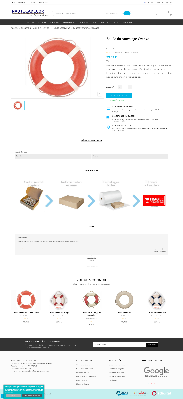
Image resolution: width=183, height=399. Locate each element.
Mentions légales (82, 384)
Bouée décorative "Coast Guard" (26, 313)
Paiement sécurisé (83, 373)
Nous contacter (82, 380)
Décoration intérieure (117, 365)
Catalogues (113, 380)
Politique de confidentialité (86, 376)
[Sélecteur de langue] (148, 2)
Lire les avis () (117, 52)
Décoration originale (116, 369)
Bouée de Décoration (157, 313)
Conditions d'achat (83, 365)
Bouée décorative (124, 313)
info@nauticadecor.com (39, 2)
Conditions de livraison (84, 369)
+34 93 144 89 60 (18, 2)
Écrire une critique (131, 52)
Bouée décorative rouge (59, 313)
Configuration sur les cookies (32, 395)
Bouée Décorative (26, 316)
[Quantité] (124, 87)
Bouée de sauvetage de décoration (91, 314)
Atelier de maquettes (116, 373)
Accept (13, 395)
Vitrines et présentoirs (117, 376)
